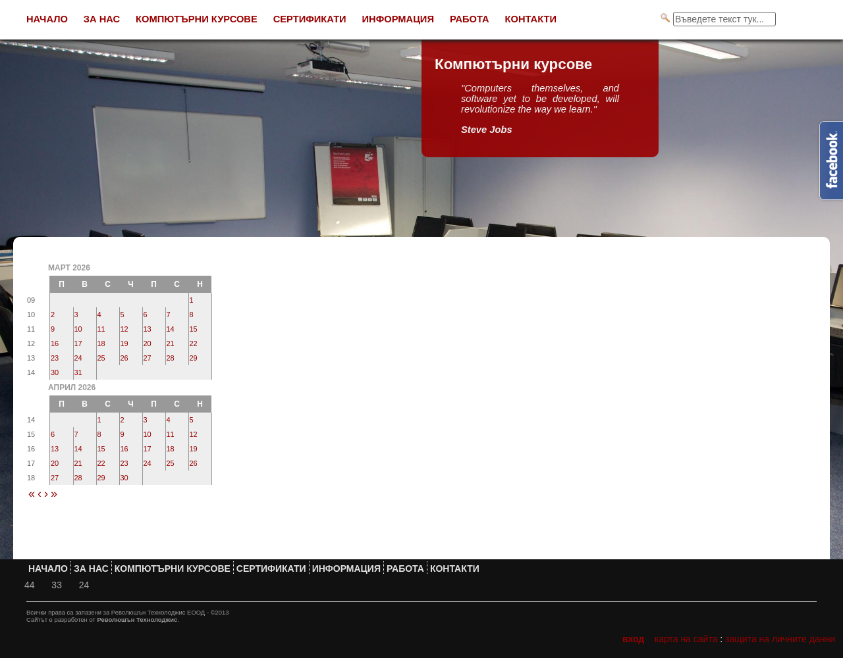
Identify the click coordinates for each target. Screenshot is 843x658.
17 (78, 343)
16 (55, 343)
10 (78, 329)
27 (147, 358)
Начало (47, 19)
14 (171, 329)
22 (194, 343)
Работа (469, 19)
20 (147, 343)
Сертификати (309, 19)
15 (194, 329)
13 (147, 329)
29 (194, 358)
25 (101, 358)
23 (55, 358)
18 (101, 343)
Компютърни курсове (197, 19)
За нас (102, 19)
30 (55, 372)
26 (124, 358)
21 (171, 343)
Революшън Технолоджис (137, 619)
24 (78, 358)
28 (171, 358)
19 (124, 343)
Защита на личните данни (780, 639)
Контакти (531, 19)
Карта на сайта (686, 639)
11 (101, 329)
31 (78, 372)
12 (124, 329)
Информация (398, 19)
